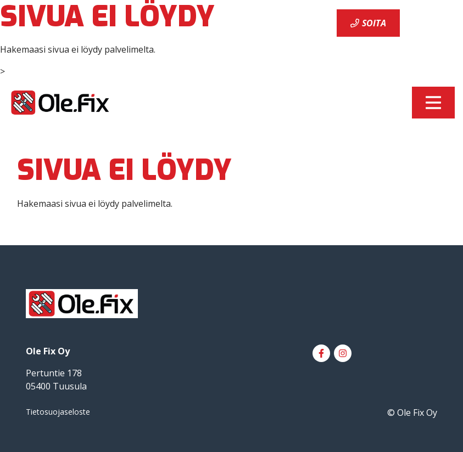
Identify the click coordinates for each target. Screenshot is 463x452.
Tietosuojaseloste (58, 411)
